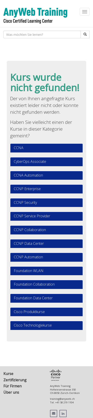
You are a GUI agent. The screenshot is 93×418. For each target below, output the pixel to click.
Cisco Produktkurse (29, 311)
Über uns (11, 392)
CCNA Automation (28, 175)
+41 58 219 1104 (64, 402)
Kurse (8, 373)
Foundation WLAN (28, 270)
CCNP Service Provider (32, 216)
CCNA (18, 147)
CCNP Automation (28, 256)
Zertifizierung (15, 379)
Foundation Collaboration (34, 284)
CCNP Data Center (29, 243)
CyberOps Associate (30, 161)
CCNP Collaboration (30, 229)
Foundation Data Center (33, 297)
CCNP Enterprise (27, 188)
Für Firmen (12, 386)
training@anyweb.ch (62, 398)
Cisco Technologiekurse (33, 325)
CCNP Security (25, 202)
